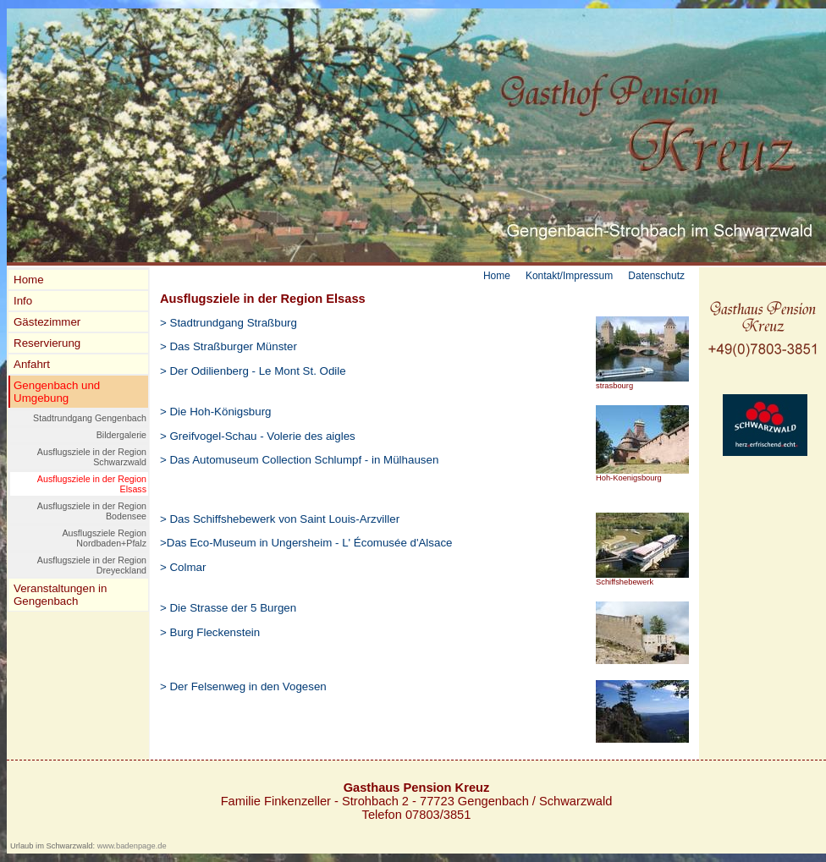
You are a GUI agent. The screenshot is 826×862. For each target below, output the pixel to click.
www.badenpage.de (132, 846)
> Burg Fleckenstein (210, 632)
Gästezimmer (47, 322)
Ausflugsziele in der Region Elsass (91, 484)
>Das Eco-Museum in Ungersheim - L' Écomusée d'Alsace (306, 542)
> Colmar (183, 567)
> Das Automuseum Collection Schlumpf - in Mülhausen (299, 459)
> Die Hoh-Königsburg (216, 411)
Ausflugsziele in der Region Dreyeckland (91, 565)
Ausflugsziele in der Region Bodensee (91, 511)
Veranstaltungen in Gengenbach (60, 594)
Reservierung (47, 343)
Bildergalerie (121, 435)
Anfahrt (32, 364)
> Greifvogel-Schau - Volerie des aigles (257, 436)
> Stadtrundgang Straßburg (228, 322)
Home (29, 279)
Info (23, 300)
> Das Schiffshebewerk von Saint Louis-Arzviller (279, 519)
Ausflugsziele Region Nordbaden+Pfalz (104, 538)
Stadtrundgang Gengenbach (89, 418)
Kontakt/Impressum (569, 276)
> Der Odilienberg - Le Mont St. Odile (253, 371)
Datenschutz (656, 276)
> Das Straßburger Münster (228, 346)
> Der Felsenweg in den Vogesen (243, 686)
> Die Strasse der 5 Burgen (228, 607)
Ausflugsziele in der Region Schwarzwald (91, 457)
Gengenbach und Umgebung (57, 391)
